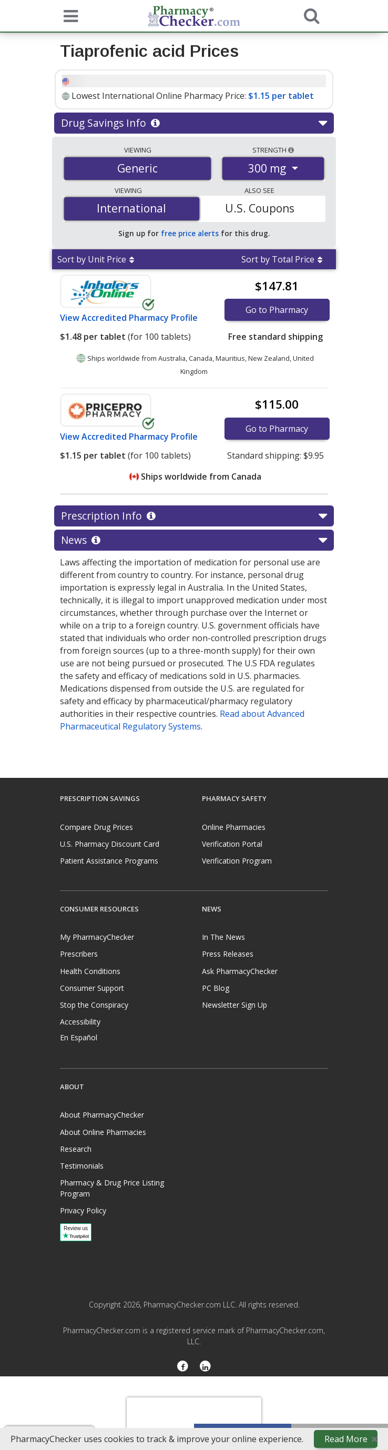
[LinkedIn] (205, 1367)
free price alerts (190, 233)
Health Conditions (90, 971)
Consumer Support (92, 988)
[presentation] (194, 1413)
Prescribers (79, 954)
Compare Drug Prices (96, 827)
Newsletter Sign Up (234, 1005)
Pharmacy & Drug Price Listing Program (112, 1188)
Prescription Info (194, 516)
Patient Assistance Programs (109, 861)
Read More (345, 1439)
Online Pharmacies (234, 827)
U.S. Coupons (259, 208)
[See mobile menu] (68, 15)
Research (75, 1149)
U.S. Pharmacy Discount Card (109, 844)
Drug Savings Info (194, 123)
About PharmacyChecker (102, 1115)
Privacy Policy (83, 1210)
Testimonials (82, 1166)
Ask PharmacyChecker (240, 971)
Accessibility (80, 1022)
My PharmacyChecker (97, 937)
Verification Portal (232, 844)
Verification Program (237, 861)
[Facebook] (182, 1367)
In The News (223, 937)
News (194, 540)
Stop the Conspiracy (94, 1005)
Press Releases (227, 954)
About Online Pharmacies (103, 1132)
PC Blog (215, 988)
